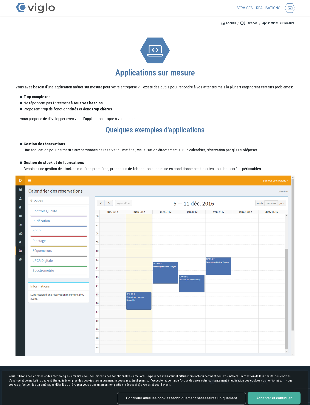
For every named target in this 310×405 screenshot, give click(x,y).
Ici (284, 399)
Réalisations (268, 7)
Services (245, 7)
